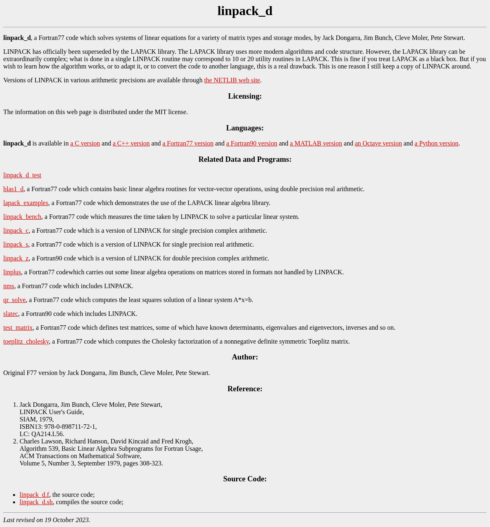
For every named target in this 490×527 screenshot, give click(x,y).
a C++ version (131, 143)
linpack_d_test (22, 175)
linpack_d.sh (36, 501)
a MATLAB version (316, 143)
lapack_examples (25, 202)
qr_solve (14, 299)
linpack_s (15, 244)
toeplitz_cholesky (26, 341)
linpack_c (16, 230)
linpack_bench (22, 216)
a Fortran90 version (251, 143)
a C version (85, 143)
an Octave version (378, 143)
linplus (12, 272)
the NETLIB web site (232, 80)
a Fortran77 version (187, 143)
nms (8, 285)
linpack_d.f (34, 494)
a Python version (437, 143)
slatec (10, 313)
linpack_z (16, 258)
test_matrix (18, 327)
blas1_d (13, 188)
